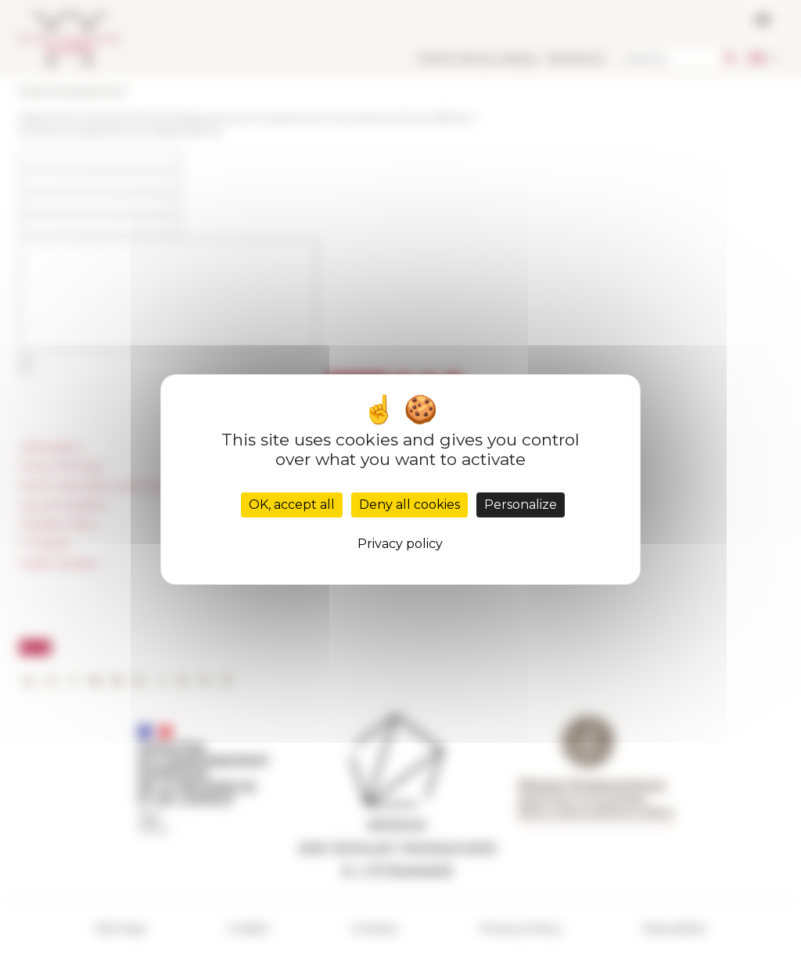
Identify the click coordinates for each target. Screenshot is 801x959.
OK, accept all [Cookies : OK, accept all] (292, 504)
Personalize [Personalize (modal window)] (520, 504)
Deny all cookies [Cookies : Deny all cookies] (409, 504)
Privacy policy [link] (400, 543)
